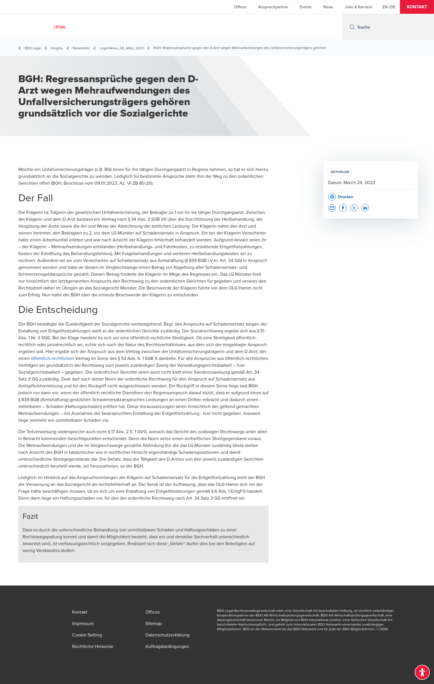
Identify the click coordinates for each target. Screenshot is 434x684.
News (328, 7)
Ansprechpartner (273, 7)
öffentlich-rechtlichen (52, 358)
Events (306, 7)
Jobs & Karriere (358, 7)
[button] (417, 7)
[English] (385, 7)
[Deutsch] (392, 7)
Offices (240, 7)
